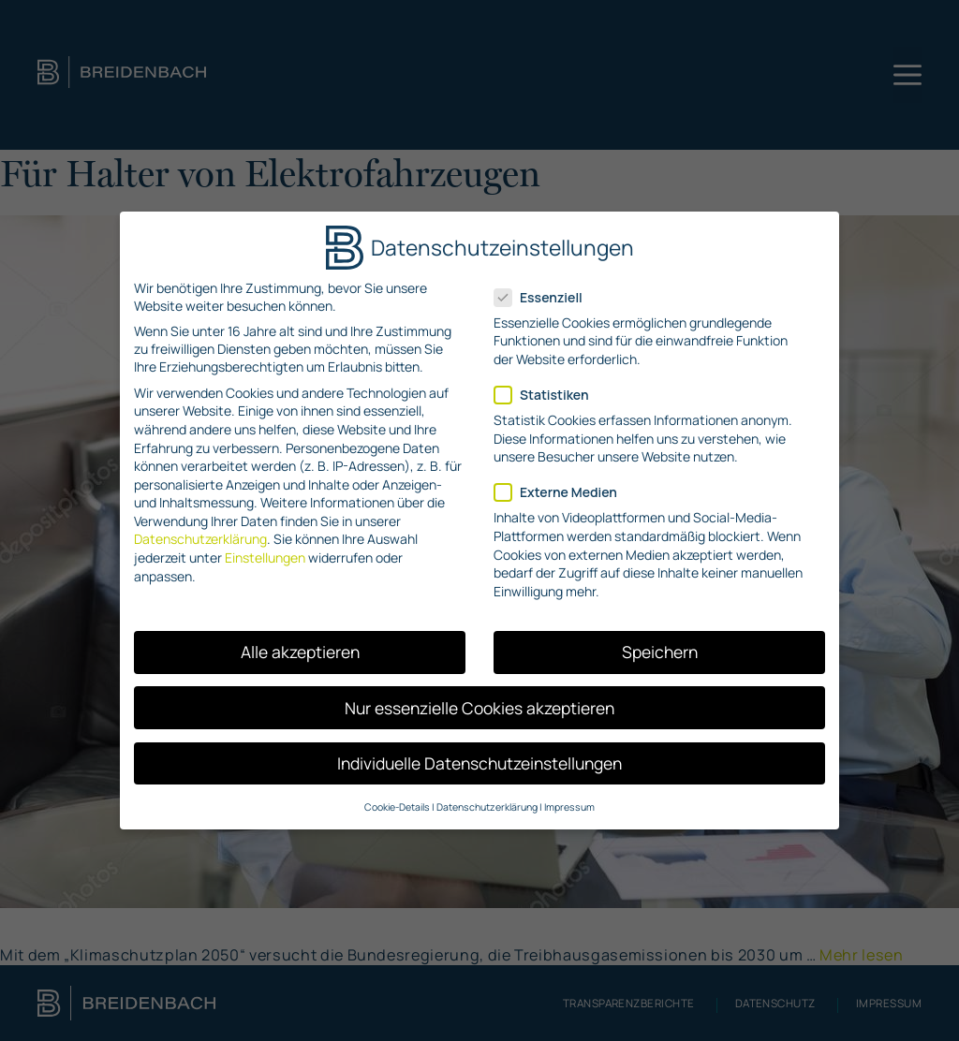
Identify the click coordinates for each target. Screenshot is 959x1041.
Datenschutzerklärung (200, 539)
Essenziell (544, 297)
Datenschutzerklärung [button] (487, 807)
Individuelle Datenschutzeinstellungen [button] (479, 763)
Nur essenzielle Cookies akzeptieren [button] (479, 707)
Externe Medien (561, 492)
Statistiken (547, 394)
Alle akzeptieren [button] (300, 651)
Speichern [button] (660, 651)
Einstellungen (265, 557)
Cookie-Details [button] (397, 807)
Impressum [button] (569, 807)
